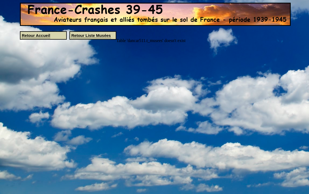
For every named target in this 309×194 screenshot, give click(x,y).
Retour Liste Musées (91, 35)
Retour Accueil (36, 35)
